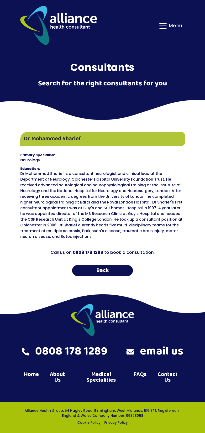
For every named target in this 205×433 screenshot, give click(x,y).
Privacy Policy (116, 422)
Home (31, 374)
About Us (57, 377)
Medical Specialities (101, 377)
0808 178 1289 (64, 351)
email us (154, 351)
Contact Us (168, 377)
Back (102, 270)
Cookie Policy (88, 422)
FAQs (140, 374)
